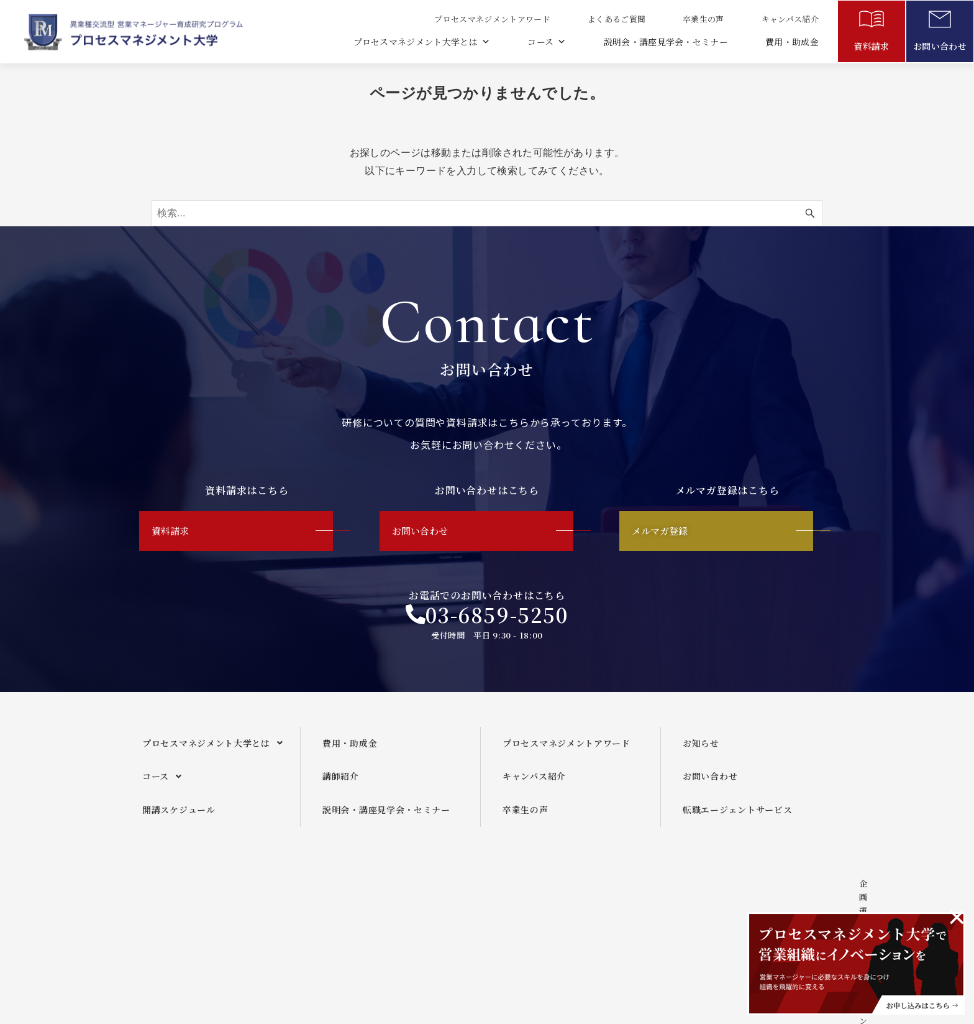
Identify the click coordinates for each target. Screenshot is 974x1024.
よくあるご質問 (615, 19)
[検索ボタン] (810, 213)
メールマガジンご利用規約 (563, 908)
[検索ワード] (487, 213)
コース (545, 41)
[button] (216, 753)
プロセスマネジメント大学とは (420, 41)
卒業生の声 (703, 19)
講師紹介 (340, 786)
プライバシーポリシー (693, 908)
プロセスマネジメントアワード (491, 19)
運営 (465, 908)
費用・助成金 (792, 41)
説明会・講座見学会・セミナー (665, 41)
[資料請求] (871, 22)
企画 (411, 908)
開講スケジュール (179, 820)
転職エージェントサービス (737, 820)
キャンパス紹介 (790, 19)
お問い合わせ (940, 46)
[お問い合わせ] (939, 22)
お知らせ (701, 753)
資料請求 (871, 46)
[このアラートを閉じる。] (957, 917)
